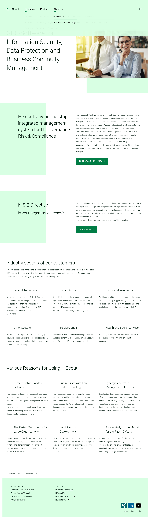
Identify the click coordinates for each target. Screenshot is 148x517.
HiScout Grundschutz (64, 490)
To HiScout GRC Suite (90, 161)
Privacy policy (136, 511)
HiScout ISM (60, 493)
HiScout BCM (60, 500)
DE (140, 9)
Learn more (85, 229)
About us (58, 9)
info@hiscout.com (18, 500)
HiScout (13, 9)
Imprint (125, 511)
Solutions (30, 9)
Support (39, 473)
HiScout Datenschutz (64, 496)
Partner (44, 9)
